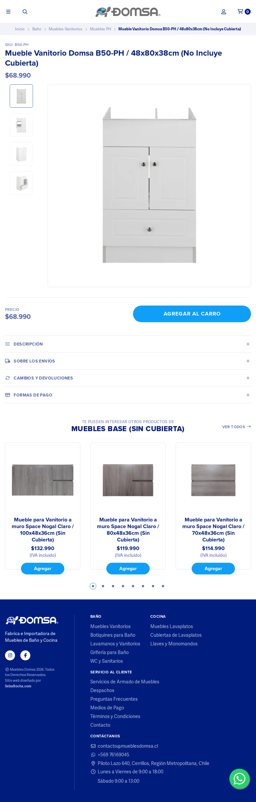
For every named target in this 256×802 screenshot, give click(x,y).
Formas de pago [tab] (28, 395)
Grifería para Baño (109, 652)
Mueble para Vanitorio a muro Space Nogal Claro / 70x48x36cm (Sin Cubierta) (213, 529)
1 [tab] (93, 586)
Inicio (20, 29)
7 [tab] (153, 586)
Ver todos (236, 427)
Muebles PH (100, 29)
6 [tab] (143, 586)
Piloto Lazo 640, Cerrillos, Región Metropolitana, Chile (149, 763)
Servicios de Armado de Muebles (124, 681)
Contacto (100, 725)
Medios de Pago (107, 707)
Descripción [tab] (24, 344)
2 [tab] (103, 586)
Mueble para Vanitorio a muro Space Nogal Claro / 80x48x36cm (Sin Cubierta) (128, 529)
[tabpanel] (42, 508)
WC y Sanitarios (106, 661)
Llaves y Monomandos (174, 643)
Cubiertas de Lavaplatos (176, 635)
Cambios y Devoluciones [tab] (39, 378)
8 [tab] (163, 586)
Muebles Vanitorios (65, 29)
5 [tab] (133, 586)
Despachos (102, 690)
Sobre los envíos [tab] (30, 361)
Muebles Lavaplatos (171, 626)
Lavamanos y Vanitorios (115, 643)
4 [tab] (123, 586)
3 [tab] (113, 586)
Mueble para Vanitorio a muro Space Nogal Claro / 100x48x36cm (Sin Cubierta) (43, 529)
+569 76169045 (109, 754)
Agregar (42, 568)
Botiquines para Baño (112, 635)
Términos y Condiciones (115, 716)
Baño (36, 29)
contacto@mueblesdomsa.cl (124, 746)
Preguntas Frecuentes (114, 699)
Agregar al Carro (192, 314)
